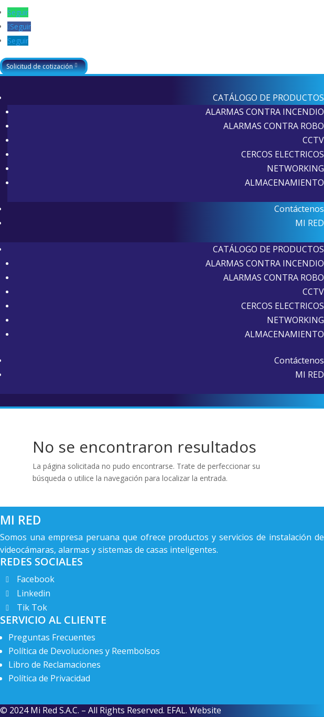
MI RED (309, 223)
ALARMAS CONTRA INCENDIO (265, 111)
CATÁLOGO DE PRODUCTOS (268, 97)
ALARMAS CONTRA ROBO (273, 126)
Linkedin (33, 593)
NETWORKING (295, 168)
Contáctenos (299, 209)
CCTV (313, 140)
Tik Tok (32, 607)
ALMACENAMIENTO (284, 182)
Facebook (36, 579)
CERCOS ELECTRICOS (282, 154)
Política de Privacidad (49, 678)
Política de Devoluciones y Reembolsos (84, 651)
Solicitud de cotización (39, 66)
